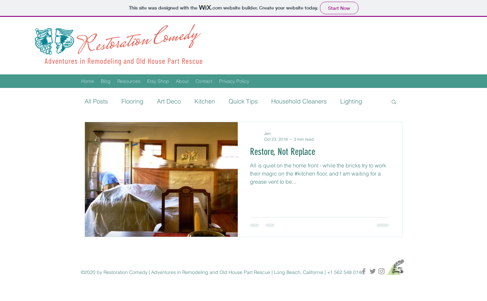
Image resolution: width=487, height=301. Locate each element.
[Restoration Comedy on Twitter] (373, 271)
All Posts (96, 101)
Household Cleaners (299, 101)
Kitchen (204, 101)
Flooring (132, 101)
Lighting (351, 101)
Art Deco (169, 101)
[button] (394, 102)
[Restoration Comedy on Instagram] (381, 271)
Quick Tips (243, 101)
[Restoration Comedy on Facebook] (364, 271)
